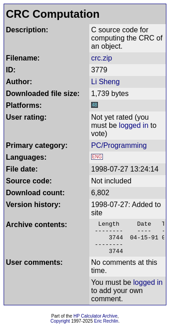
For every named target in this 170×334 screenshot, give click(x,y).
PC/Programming (119, 145)
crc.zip (101, 58)
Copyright (60, 327)
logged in (133, 125)
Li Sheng (105, 82)
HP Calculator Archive (95, 322)
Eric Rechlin (106, 327)
